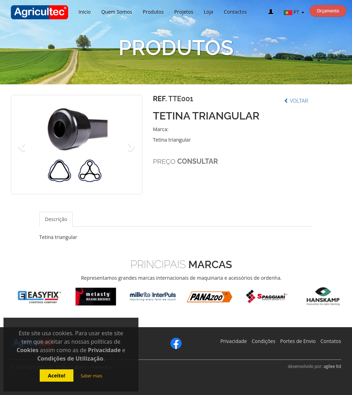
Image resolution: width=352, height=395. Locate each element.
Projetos (183, 11)
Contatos (330, 341)
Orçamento (328, 11)
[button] (21, 144)
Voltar (296, 101)
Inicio (85, 11)
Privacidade (233, 341)
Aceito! (56, 375)
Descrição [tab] (56, 219)
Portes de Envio (298, 341)
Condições (263, 341)
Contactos (235, 11)
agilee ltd (332, 366)
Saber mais (91, 376)
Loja (208, 11)
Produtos (153, 11)
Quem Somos (116, 11)
